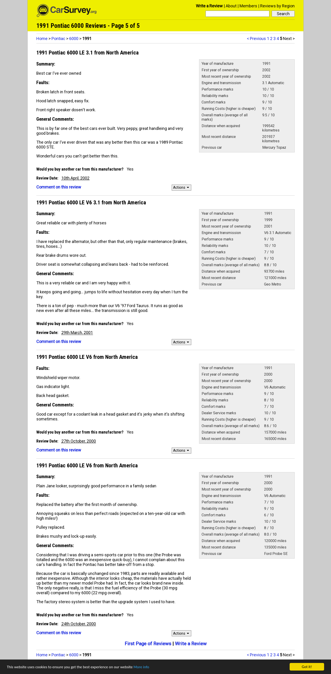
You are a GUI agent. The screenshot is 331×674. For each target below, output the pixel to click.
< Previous (256, 38)
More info (141, 667)
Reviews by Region (277, 5)
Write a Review (209, 5)
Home (42, 38)
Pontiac (58, 38)
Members (248, 5)
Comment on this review (58, 187)
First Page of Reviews (148, 643)
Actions (181, 187)
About (231, 5)
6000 (73, 38)
